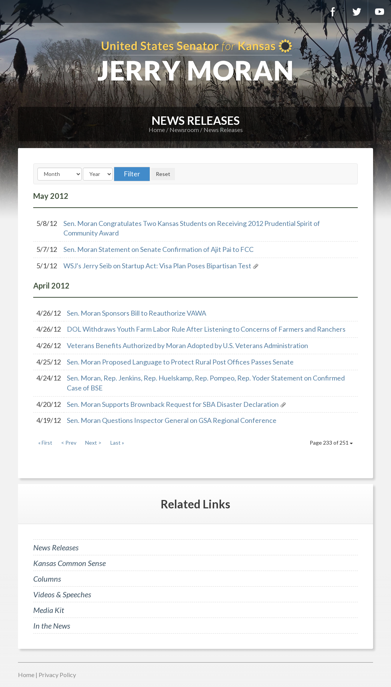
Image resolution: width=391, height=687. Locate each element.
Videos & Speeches (62, 594)
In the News (51, 625)
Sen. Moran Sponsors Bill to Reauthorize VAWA (136, 313)
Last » (117, 442)
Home (157, 129)
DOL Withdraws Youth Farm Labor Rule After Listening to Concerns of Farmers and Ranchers (206, 329)
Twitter (356, 11)
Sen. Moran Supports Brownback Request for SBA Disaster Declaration (173, 404)
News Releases (223, 129)
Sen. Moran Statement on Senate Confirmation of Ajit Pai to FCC (158, 249)
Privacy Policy (57, 674)
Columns (47, 578)
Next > (93, 442)
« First (45, 442)
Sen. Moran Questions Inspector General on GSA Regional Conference (171, 420)
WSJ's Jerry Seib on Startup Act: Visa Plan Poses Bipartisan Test (157, 265)
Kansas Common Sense (69, 563)
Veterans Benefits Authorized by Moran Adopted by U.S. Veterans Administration (187, 345)
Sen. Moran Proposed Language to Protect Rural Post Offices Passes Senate (180, 362)
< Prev (68, 442)
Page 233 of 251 (331, 442)
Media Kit (48, 609)
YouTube (379, 11)
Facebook (333, 11)
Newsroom (184, 129)
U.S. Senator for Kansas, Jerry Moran (195, 61)
